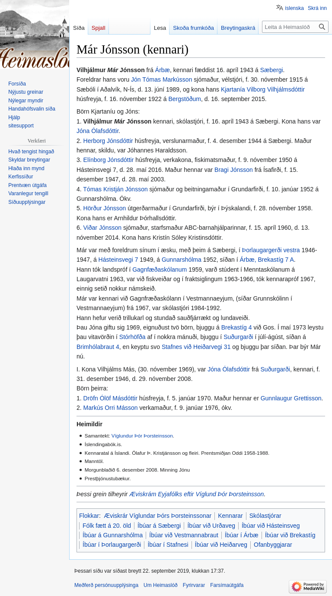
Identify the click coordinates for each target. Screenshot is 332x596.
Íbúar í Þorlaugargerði (112, 544)
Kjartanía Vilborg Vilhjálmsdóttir (263, 89)
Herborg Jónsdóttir (108, 140)
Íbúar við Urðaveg (211, 525)
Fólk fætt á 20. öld (107, 525)
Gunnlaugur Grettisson (291, 398)
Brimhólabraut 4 (98, 346)
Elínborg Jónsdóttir (108, 159)
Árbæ (162, 70)
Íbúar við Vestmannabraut (183, 535)
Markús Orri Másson (110, 407)
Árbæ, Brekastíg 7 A (267, 259)
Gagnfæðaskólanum (159, 269)
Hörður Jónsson (104, 208)
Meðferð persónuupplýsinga (106, 585)
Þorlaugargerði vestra (271, 250)
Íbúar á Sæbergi (159, 525)
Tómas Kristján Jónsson (115, 189)
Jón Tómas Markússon (161, 79)
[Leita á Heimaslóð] (295, 27)
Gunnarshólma (181, 259)
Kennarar (230, 515)
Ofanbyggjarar (273, 544)
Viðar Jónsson (102, 227)
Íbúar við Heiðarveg (221, 544)
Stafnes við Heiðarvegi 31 (196, 346)
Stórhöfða (132, 336)
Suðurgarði (238, 336)
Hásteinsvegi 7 (118, 259)
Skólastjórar (265, 515)
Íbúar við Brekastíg (290, 535)
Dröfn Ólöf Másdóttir (110, 398)
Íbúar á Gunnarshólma (113, 535)
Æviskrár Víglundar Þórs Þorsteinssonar (157, 515)
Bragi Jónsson (233, 169)
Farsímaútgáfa (226, 585)
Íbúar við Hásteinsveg (271, 525)
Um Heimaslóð (161, 585)
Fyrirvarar (194, 585)
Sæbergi (271, 70)
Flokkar (89, 515)
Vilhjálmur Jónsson (117, 121)
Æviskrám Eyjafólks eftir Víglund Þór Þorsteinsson (196, 494)
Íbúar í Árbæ (242, 535)
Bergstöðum (184, 98)
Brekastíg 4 (236, 327)
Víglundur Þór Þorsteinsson (142, 435)
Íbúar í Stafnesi (167, 544)
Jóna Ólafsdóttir (97, 130)
